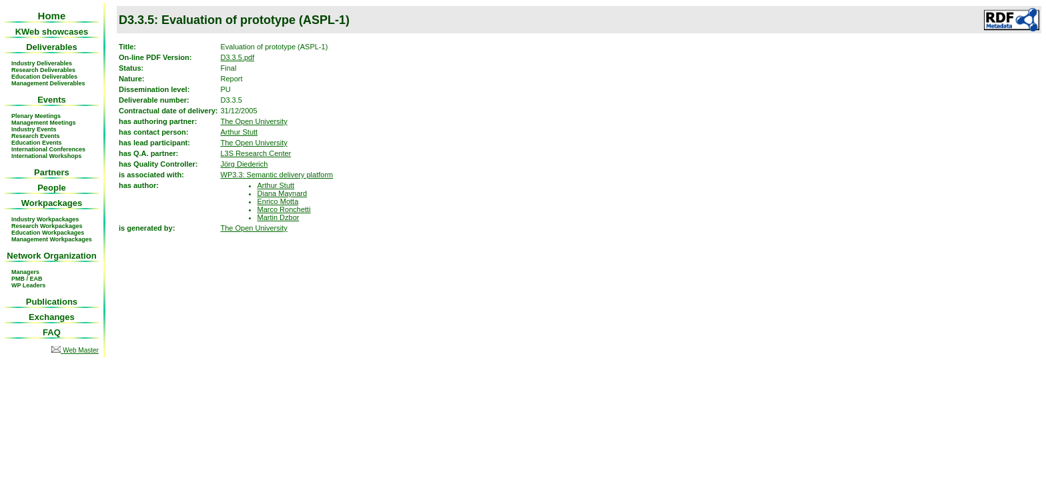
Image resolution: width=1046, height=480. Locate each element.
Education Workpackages (47, 232)
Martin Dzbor (278, 217)
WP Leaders (28, 285)
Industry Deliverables (41, 63)
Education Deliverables (44, 76)
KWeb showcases (52, 32)
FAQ (52, 332)
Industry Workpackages (45, 219)
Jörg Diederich (244, 164)
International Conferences (48, 149)
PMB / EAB (27, 278)
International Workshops (46, 156)
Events (51, 100)
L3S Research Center (256, 153)
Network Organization (51, 256)
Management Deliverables (48, 83)
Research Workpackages (46, 226)
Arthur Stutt (239, 132)
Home (52, 15)
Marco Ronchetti (284, 209)
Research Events (35, 136)
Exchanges (52, 317)
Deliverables (51, 47)
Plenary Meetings (36, 116)
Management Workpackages (51, 239)
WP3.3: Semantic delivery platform (277, 175)
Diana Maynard (282, 193)
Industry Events (34, 129)
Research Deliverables (43, 70)
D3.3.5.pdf (238, 57)
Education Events (36, 142)
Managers (25, 272)
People (51, 188)
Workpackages (52, 203)
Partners (51, 172)
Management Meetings (43, 122)
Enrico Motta (278, 201)
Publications (51, 302)
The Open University (254, 121)
